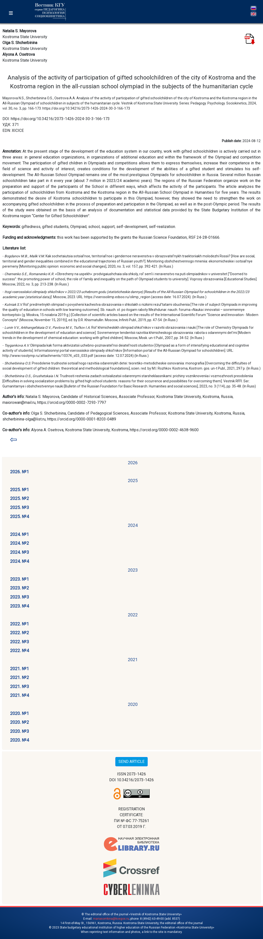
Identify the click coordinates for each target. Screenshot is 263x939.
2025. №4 (19, 516)
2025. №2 (19, 498)
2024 (133, 525)
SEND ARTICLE (131, 761)
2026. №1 (19, 471)
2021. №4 (19, 695)
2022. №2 (19, 632)
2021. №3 (19, 686)
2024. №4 (19, 561)
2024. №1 (19, 534)
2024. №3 (19, 552)
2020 (133, 704)
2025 (133, 480)
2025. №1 (19, 489)
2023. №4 (19, 606)
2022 (133, 614)
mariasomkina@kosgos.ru (111, 918)
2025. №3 (19, 507)
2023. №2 (19, 587)
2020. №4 (19, 740)
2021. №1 (19, 668)
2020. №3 (19, 731)
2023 (133, 570)
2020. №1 (19, 713)
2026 (133, 462)
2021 (133, 659)
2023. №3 (19, 597)
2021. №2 (19, 677)
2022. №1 (19, 623)
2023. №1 (19, 579)
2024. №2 (19, 543)
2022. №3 (19, 641)
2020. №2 (19, 722)
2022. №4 (19, 650)
